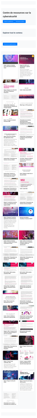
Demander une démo (20, 21)
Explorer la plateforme (8, 21)
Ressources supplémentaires (10, 44)
